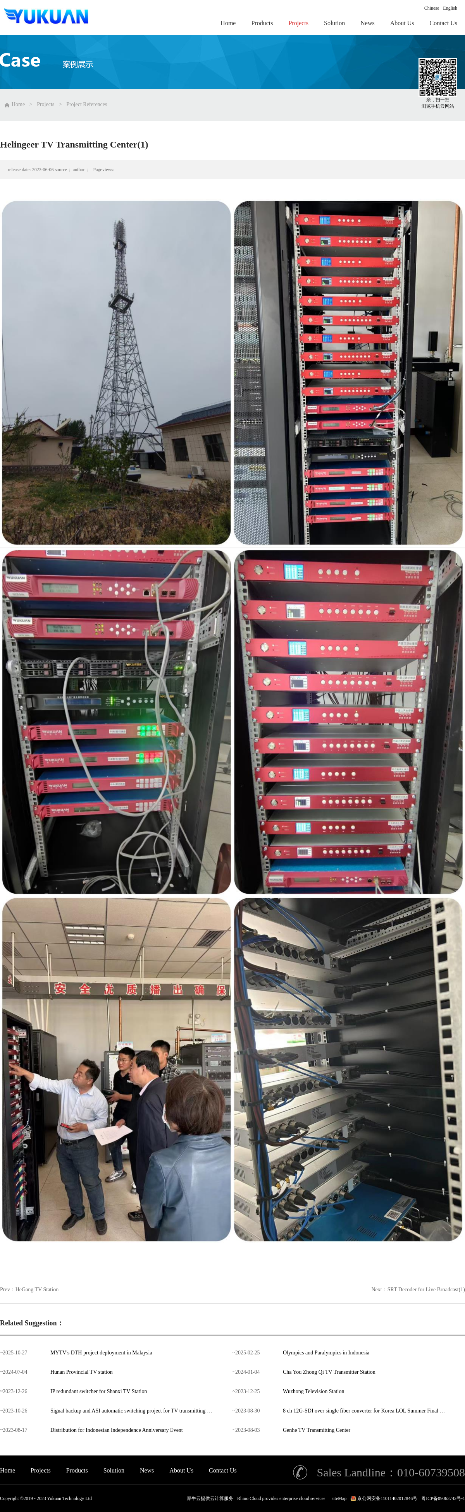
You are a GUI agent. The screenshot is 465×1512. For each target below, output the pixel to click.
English (450, 8)
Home (7, 1470)
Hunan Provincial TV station (81, 1372)
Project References (86, 104)
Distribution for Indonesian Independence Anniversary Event (116, 1430)
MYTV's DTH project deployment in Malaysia (101, 1353)
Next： (418, 1289)
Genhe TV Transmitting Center (316, 1430)
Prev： (29, 1289)
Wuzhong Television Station (313, 1391)
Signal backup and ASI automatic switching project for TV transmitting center (135, 1411)
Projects (45, 104)
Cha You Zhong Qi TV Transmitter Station (329, 1372)
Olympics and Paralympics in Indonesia (326, 1353)
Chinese (431, 8)
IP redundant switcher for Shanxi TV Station (98, 1391)
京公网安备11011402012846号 (387, 1498)
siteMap (338, 1498)
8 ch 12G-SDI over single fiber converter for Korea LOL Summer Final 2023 (367, 1411)
